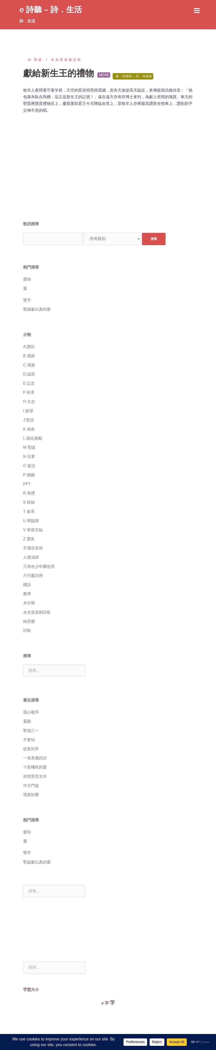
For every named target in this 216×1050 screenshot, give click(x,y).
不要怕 (29, 740)
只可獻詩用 (33, 575)
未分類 (29, 603)
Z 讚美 (28, 539)
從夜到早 (31, 749)
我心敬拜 (31, 712)
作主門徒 (31, 785)
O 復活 (29, 466)
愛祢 (27, 279)
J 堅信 (28, 420)
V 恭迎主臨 (33, 530)
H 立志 (29, 401)
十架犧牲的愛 (35, 767)
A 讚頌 (28, 347)
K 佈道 (29, 429)
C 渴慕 (29, 365)
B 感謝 (29, 356)
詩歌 (27, 630)
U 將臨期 (31, 521)
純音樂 (29, 621)
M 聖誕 (35, 60)
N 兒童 (29, 456)
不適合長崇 (33, 548)
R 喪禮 (29, 493)
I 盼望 (28, 411)
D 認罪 (29, 374)
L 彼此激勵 (32, 438)
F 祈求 (28, 392)
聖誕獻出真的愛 (37, 309)
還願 (27, 721)
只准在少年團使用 (39, 566)
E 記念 (29, 383)
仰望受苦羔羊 (35, 776)
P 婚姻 (29, 475)
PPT (27, 484)
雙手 (27, 300)
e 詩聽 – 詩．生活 (50, 9)
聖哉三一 (31, 731)
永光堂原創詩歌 (66, 60)
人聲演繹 (31, 557)
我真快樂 (31, 795)
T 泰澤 (28, 511)
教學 (27, 594)
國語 (27, 585)
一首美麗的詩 (35, 758)
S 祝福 (29, 502)
